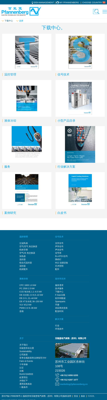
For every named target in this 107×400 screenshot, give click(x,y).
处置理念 (23, 377)
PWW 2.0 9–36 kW (28, 308)
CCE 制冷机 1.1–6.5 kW (30, 291)
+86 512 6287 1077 (69, 380)
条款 (83, 396)
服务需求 (59, 285)
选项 (21, 311)
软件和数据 (60, 298)
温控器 (22, 259)
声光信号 (59, 249)
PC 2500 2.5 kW (27, 288)
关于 (21, 338)
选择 (21, 21)
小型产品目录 (66, 120)
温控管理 (9, 74)
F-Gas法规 (60, 295)
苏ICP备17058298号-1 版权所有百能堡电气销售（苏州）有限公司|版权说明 (36, 396)
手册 (57, 305)
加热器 (22, 256)
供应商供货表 (61, 308)
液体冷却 (9, 120)
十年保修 (23, 364)
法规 (21, 371)
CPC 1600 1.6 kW (27, 285)
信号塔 (58, 253)
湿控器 (22, 266)
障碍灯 (58, 259)
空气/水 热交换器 (27, 253)
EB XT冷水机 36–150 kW (31, 301)
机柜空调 (23, 249)
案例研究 (9, 212)
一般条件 (23, 387)
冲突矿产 (23, 380)
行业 (57, 325)
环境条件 (59, 329)
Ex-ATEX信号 (61, 256)
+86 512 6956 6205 (69, 375)
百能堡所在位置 (26, 348)
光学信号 (59, 243)
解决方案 (59, 319)
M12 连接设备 (61, 262)
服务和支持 (60, 278)
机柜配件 (23, 269)
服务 (6, 166)
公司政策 (23, 354)
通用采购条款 (25, 384)
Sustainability (25, 351)
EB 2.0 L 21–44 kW (28, 298)
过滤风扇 (23, 243)
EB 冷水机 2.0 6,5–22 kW (31, 295)
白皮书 (61, 212)
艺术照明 (59, 266)
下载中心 (9, 21)
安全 (76, 396)
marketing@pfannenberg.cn (74, 384)
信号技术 (63, 74)
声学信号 (59, 246)
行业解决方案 (66, 166)
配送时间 (59, 311)
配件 (57, 269)
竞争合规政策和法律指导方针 (32, 358)
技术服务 (59, 288)
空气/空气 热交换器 (28, 246)
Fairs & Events (26, 361)
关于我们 (23, 345)
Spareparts (60, 301)
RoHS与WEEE (26, 374)
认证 (21, 367)
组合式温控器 (25, 262)
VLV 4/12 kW (25, 305)
